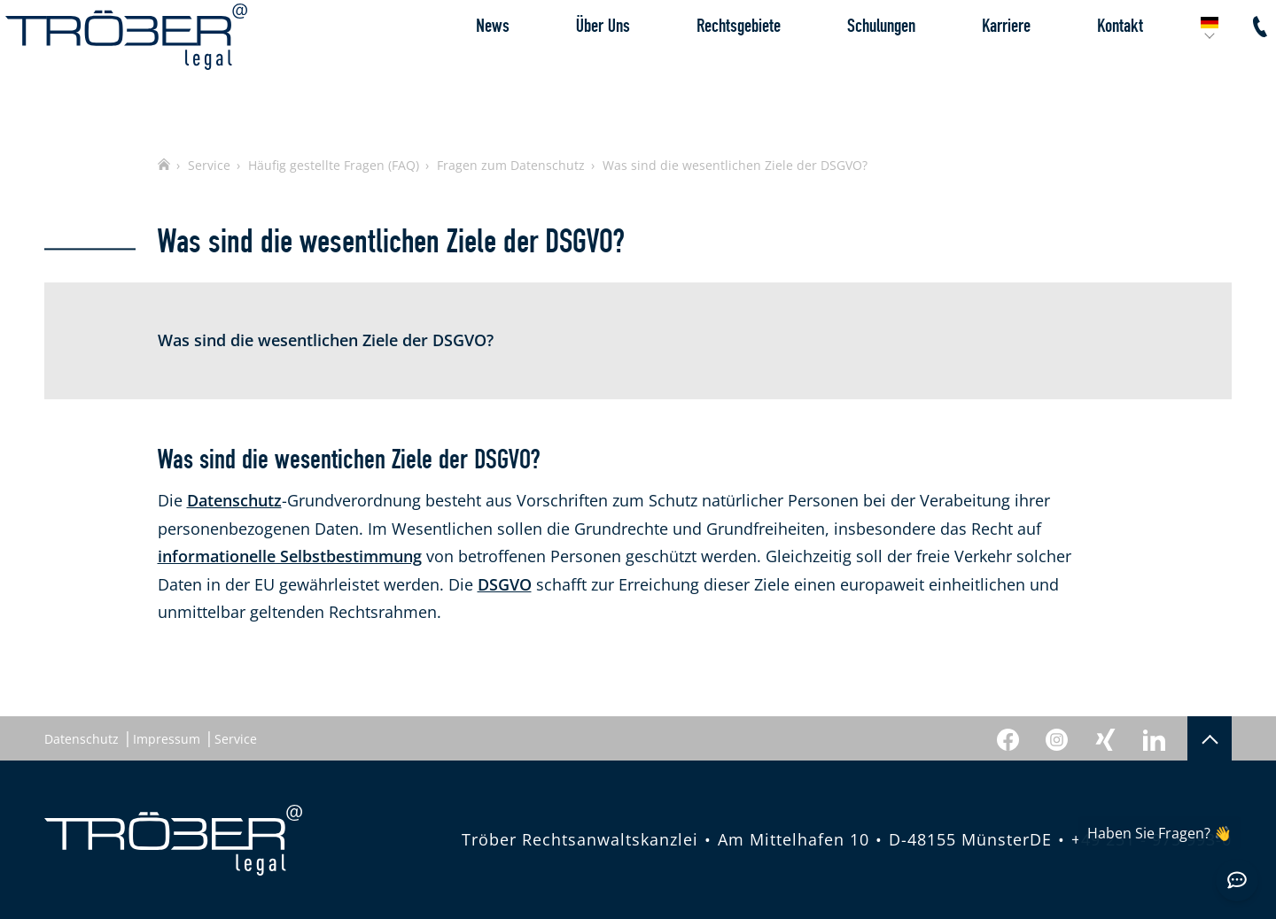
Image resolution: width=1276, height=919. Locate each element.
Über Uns (564, 66)
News (454, 66)
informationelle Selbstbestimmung (290, 556)
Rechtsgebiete (699, 66)
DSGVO (505, 584)
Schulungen (842, 66)
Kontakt (1081, 66)
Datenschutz (234, 500)
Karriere (967, 66)
